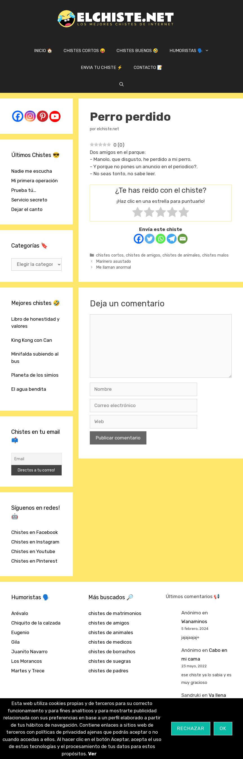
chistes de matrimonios (114, 613)
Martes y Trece (27, 670)
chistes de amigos (143, 255)
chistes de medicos (110, 642)
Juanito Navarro (29, 651)
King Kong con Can (31, 340)
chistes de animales (181, 255)
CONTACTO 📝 (148, 67)
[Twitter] (150, 239)
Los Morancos (26, 661)
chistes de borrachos (111, 651)
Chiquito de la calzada (36, 623)
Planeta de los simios (35, 375)
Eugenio (20, 632)
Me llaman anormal (113, 267)
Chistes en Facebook (34, 532)
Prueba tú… (23, 190)
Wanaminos (194, 621)
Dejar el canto (27, 209)
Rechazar (190, 728)
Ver (92, 753)
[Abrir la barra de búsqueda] (121, 84)
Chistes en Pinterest (34, 561)
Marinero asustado (113, 261)
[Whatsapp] (161, 239)
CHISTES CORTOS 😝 (84, 50)
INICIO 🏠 (43, 50)
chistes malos (215, 255)
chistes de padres (108, 670)
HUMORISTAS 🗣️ (192, 50)
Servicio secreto (29, 200)
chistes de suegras (109, 661)
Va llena (217, 695)
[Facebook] (139, 239)
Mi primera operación (34, 180)
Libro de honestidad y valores (35, 322)
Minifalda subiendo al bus (35, 357)
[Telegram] (172, 239)
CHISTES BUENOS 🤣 (137, 50)
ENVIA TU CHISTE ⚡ (101, 67)
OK (223, 728)
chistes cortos (110, 255)
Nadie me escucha (31, 171)
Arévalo (19, 613)
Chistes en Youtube (33, 551)
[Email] (183, 239)
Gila (15, 642)
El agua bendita (28, 389)
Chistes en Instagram (35, 542)
